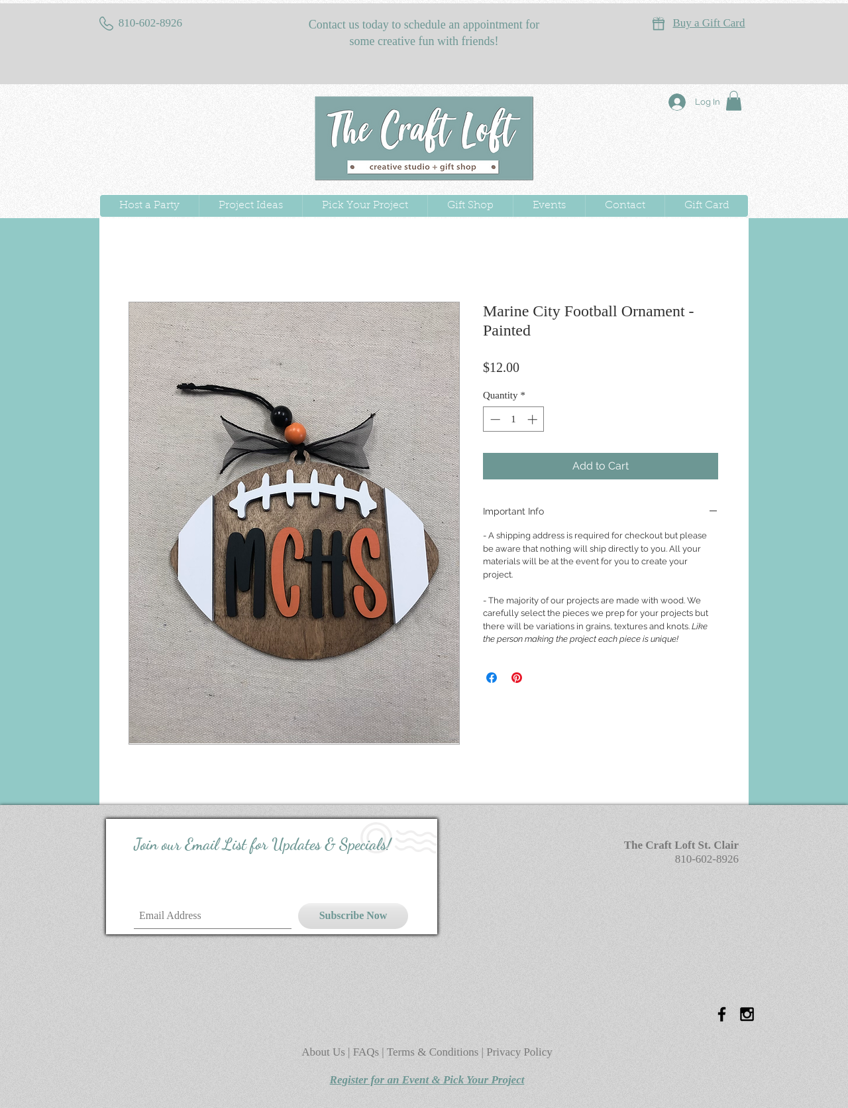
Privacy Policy (519, 1052)
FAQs (367, 1052)
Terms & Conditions (433, 1052)
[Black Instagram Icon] (747, 1014)
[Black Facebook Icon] (721, 1014)
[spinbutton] (514, 419)
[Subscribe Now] (353, 916)
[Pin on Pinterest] (517, 678)
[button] (733, 101)
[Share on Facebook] (492, 678)
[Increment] (534, 419)
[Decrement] (494, 419)
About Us (324, 1052)
